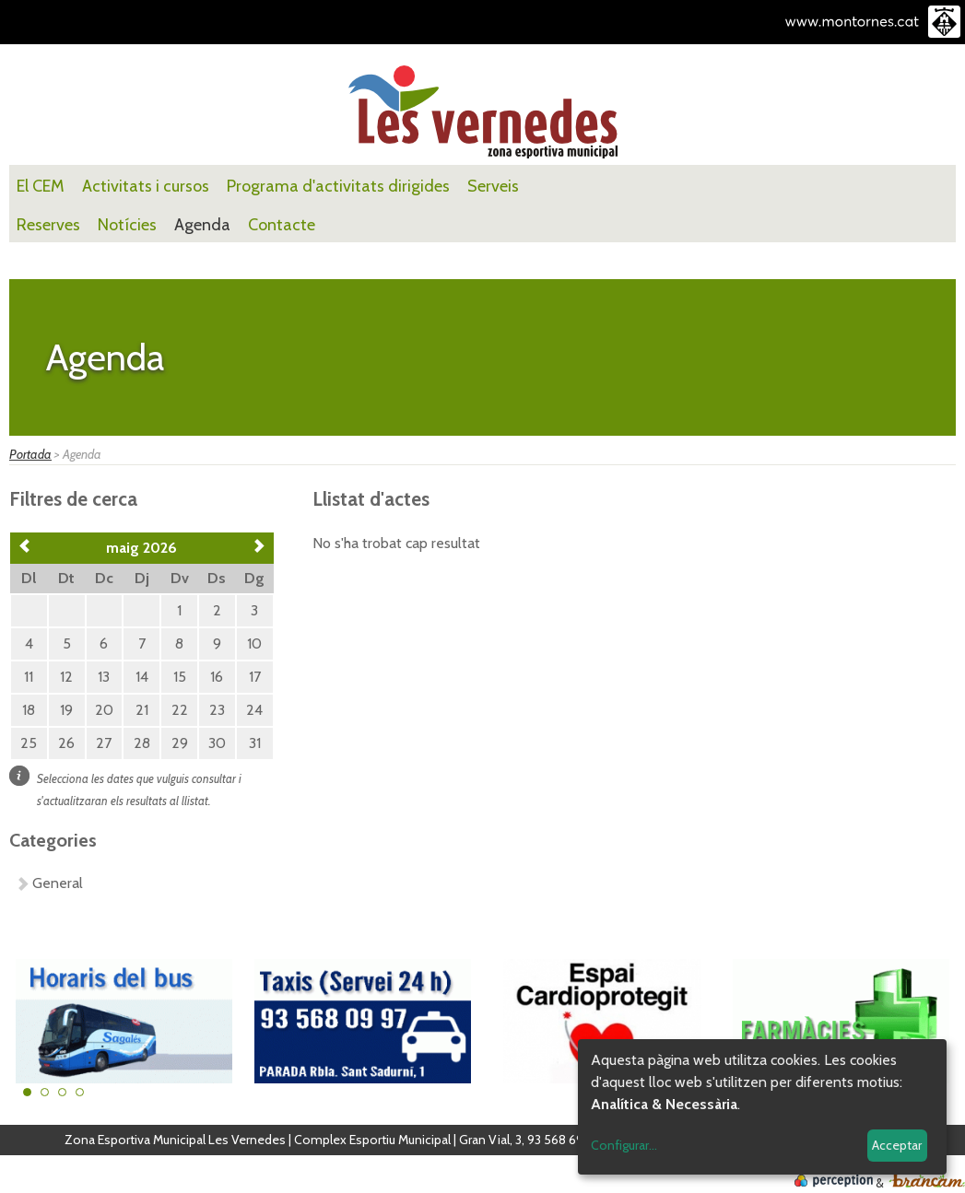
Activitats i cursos (145, 186)
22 (179, 710)
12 (66, 676)
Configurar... (624, 1145)
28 (142, 743)
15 (179, 676)
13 (104, 676)
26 (66, 743)
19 (66, 710)
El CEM (41, 186)
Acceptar (897, 1145)
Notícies (127, 225)
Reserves (48, 225)
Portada (30, 454)
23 (217, 710)
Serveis (493, 186)
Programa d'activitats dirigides (338, 186)
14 (141, 676)
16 (216, 676)
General (57, 883)
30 (217, 743)
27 (104, 743)
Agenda (202, 225)
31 (255, 743)
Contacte (281, 225)
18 (28, 710)
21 (141, 710)
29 (179, 743)
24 (254, 710)
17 (255, 676)
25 (28, 743)
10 (254, 643)
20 (104, 710)
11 (28, 676)
